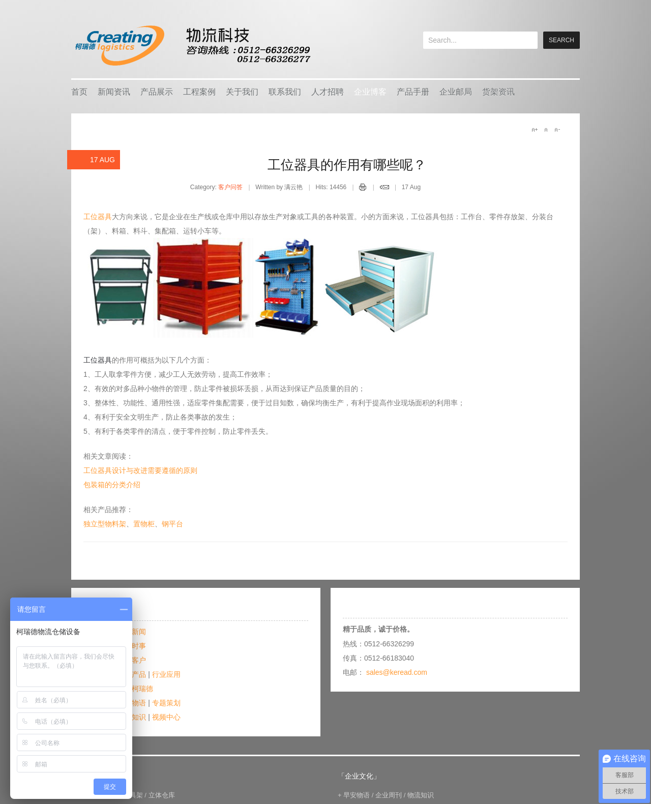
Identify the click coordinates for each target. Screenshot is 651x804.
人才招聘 (327, 91)
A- (557, 130)
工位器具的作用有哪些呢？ (347, 164)
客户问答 (230, 187)
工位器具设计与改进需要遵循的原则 (140, 470)
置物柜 (144, 524)
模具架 (133, 795)
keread (192, 45)
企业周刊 (388, 795)
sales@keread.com (396, 672)
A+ (534, 130)
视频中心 (166, 717)
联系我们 (285, 91)
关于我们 (242, 91)
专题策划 (166, 703)
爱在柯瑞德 (135, 688)
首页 (79, 91)
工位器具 (97, 217)
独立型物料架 (104, 524)
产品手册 (413, 91)
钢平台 (172, 524)
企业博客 (370, 91)
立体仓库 (162, 795)
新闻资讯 (114, 91)
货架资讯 (498, 91)
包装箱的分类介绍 (111, 485)
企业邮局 (455, 91)
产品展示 (156, 91)
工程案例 (199, 91)
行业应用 (166, 674)
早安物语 (356, 795)
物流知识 (420, 795)
